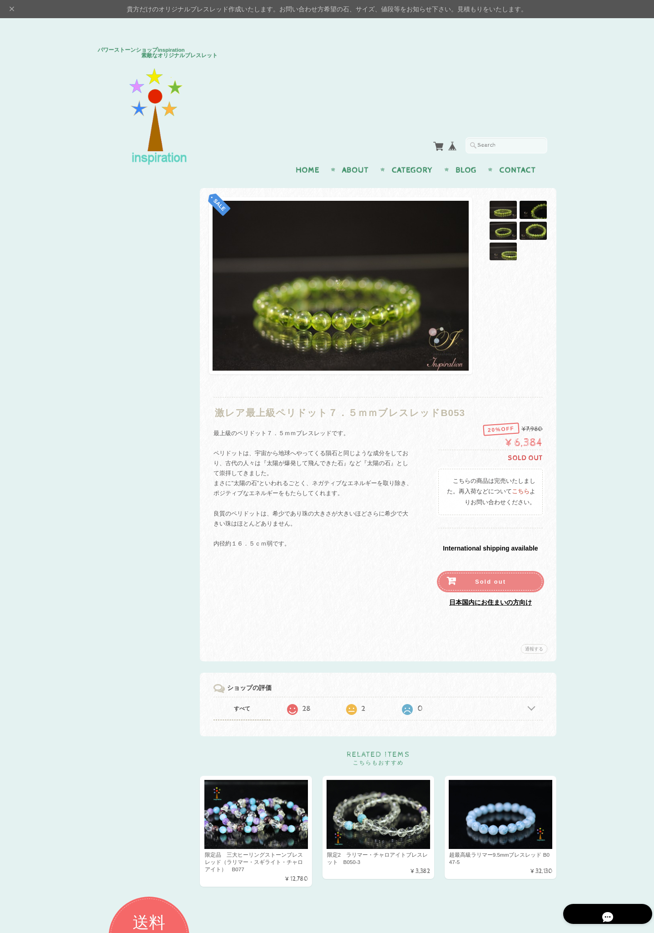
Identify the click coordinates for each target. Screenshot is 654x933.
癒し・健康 (124, 322)
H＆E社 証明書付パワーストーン (145, 452)
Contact (517, 152)
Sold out (490, 564)
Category (412, 152)
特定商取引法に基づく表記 (144, 715)
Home (307, 152)
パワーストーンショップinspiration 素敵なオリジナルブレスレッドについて (147, 653)
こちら (521, 474)
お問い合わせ (127, 679)
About (355, 152)
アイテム (121, 376)
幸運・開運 (124, 358)
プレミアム (124, 473)
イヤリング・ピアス (135, 412)
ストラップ (124, 429)
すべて (244, 691)
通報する (534, 631)
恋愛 (115, 286)
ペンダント (124, 394)
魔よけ (118, 340)
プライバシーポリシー (138, 697)
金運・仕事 (124, 304)
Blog (466, 152)
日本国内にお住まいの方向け (490, 584)
